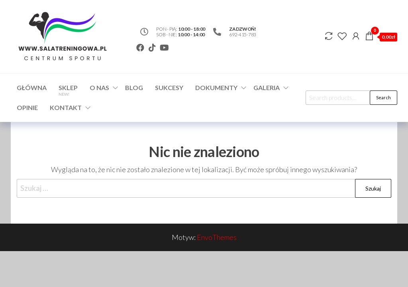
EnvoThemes (217, 237)
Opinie (27, 107)
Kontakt (66, 107)
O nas (99, 87)
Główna (32, 87)
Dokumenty (216, 87)
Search (383, 97)
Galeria (266, 87)
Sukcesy (169, 87)
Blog (134, 87)
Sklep (68, 90)
